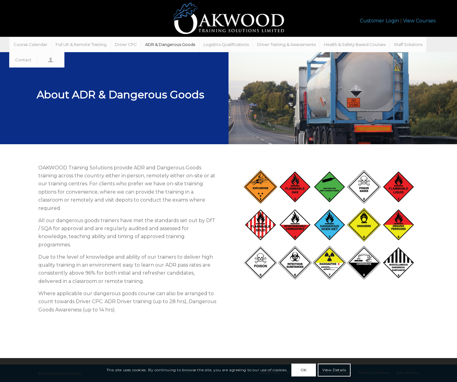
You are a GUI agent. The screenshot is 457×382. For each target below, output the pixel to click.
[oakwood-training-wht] (228, 18)
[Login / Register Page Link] (50, 60)
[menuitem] (30, 44)
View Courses (419, 21)
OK (304, 370)
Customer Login (379, 21)
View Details (334, 370)
